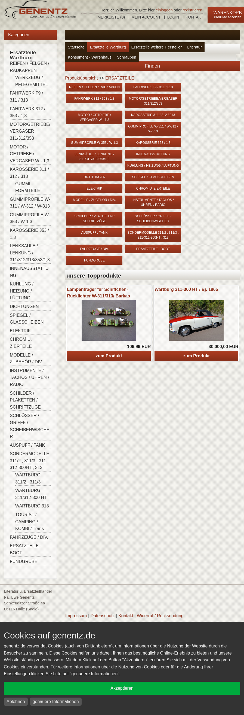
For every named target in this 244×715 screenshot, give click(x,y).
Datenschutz (103, 615)
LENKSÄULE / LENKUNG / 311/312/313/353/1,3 (30, 253)
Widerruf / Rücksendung (160, 615)
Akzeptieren (122, 688)
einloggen (164, 10)
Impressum (76, 615)
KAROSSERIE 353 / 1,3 (29, 234)
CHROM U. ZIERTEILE (21, 343)
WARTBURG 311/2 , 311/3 (28, 478)
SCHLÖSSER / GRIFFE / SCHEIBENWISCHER (30, 426)
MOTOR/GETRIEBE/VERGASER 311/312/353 (30, 131)
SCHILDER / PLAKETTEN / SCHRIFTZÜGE (25, 400)
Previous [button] (61, 323)
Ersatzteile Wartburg (108, 47)
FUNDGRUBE (23, 561)
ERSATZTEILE (119, 78)
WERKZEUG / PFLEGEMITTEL (31, 81)
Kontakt (194, 17)
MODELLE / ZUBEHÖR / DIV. (26, 358)
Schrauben (126, 57)
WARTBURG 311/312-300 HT (31, 494)
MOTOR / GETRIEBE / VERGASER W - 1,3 (29, 154)
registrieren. (193, 10)
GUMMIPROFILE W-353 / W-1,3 (30, 218)
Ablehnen (16, 701)
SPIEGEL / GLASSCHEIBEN (27, 319)
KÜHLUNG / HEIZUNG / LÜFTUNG (21, 291)
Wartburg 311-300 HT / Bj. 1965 (186, 289)
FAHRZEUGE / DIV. (29, 537)
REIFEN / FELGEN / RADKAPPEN (29, 67)
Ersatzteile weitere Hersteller (156, 47)
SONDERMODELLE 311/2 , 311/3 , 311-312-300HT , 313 (29, 460)
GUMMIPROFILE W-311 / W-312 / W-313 (30, 203)
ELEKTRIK (20, 330)
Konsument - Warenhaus (90, 57)
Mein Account (145, 17)
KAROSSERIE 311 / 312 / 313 (29, 173)
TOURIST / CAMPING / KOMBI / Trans (29, 521)
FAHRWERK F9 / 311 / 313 (26, 96)
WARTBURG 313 (32, 506)
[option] (109, 323)
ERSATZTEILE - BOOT (25, 549)
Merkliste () (111, 17)
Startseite (76, 47)
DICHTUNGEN (24, 306)
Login (173, 17)
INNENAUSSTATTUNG (29, 272)
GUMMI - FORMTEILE (27, 187)
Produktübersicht (81, 78)
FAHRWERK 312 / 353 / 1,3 (27, 112)
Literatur (194, 47)
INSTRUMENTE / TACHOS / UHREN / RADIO (29, 377)
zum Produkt (109, 356)
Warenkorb (228, 12)
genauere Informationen (56, 701)
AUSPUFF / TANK (27, 445)
